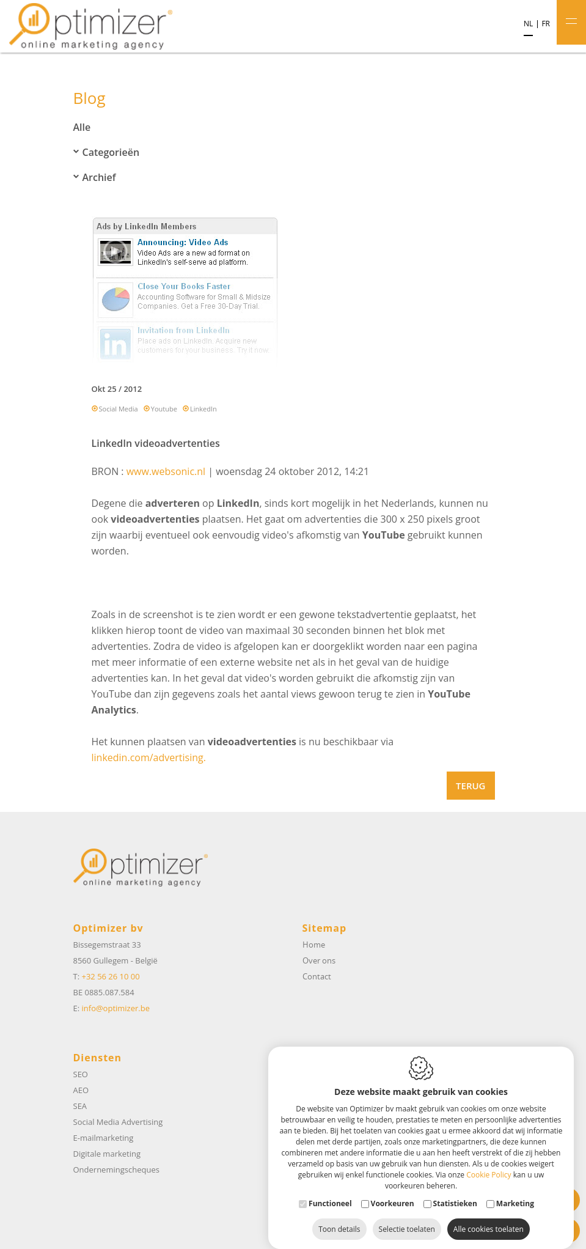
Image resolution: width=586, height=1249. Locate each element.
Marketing (515, 1191)
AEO (81, 1090)
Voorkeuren (392, 1191)
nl (528, 24)
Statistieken (455, 1191)
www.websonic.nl (165, 471)
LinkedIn (203, 408)
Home (313, 944)
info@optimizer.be (116, 1008)
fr (545, 24)
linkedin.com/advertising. (149, 757)
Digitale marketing (107, 1153)
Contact (316, 976)
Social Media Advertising (118, 1121)
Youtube (164, 408)
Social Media (118, 408)
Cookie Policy (488, 1162)
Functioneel (330, 1191)
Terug (470, 785)
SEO (80, 1074)
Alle (82, 127)
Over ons (318, 960)
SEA (80, 1105)
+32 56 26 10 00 (110, 976)
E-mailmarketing (103, 1137)
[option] (293, 294)
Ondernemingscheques (116, 1169)
